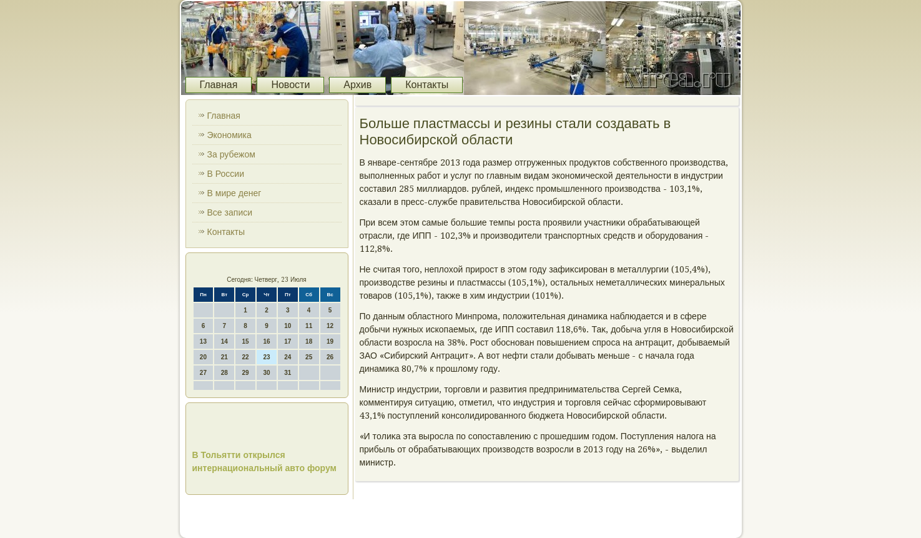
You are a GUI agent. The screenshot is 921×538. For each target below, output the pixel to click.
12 (330, 325)
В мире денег (234, 193)
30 (266, 372)
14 (224, 341)
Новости (290, 84)
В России (226, 174)
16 (266, 341)
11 (308, 325)
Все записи (230, 212)
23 (266, 357)
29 (245, 372)
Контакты (426, 84)
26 (330, 357)
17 (287, 341)
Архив (357, 84)
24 (287, 357)
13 (203, 341)
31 (287, 372)
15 (245, 341)
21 (224, 357)
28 (224, 372)
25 (308, 357)
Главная (219, 84)
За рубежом (231, 154)
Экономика (229, 135)
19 (330, 341)
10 (287, 325)
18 (308, 341)
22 (245, 357)
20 (203, 357)
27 (203, 372)
